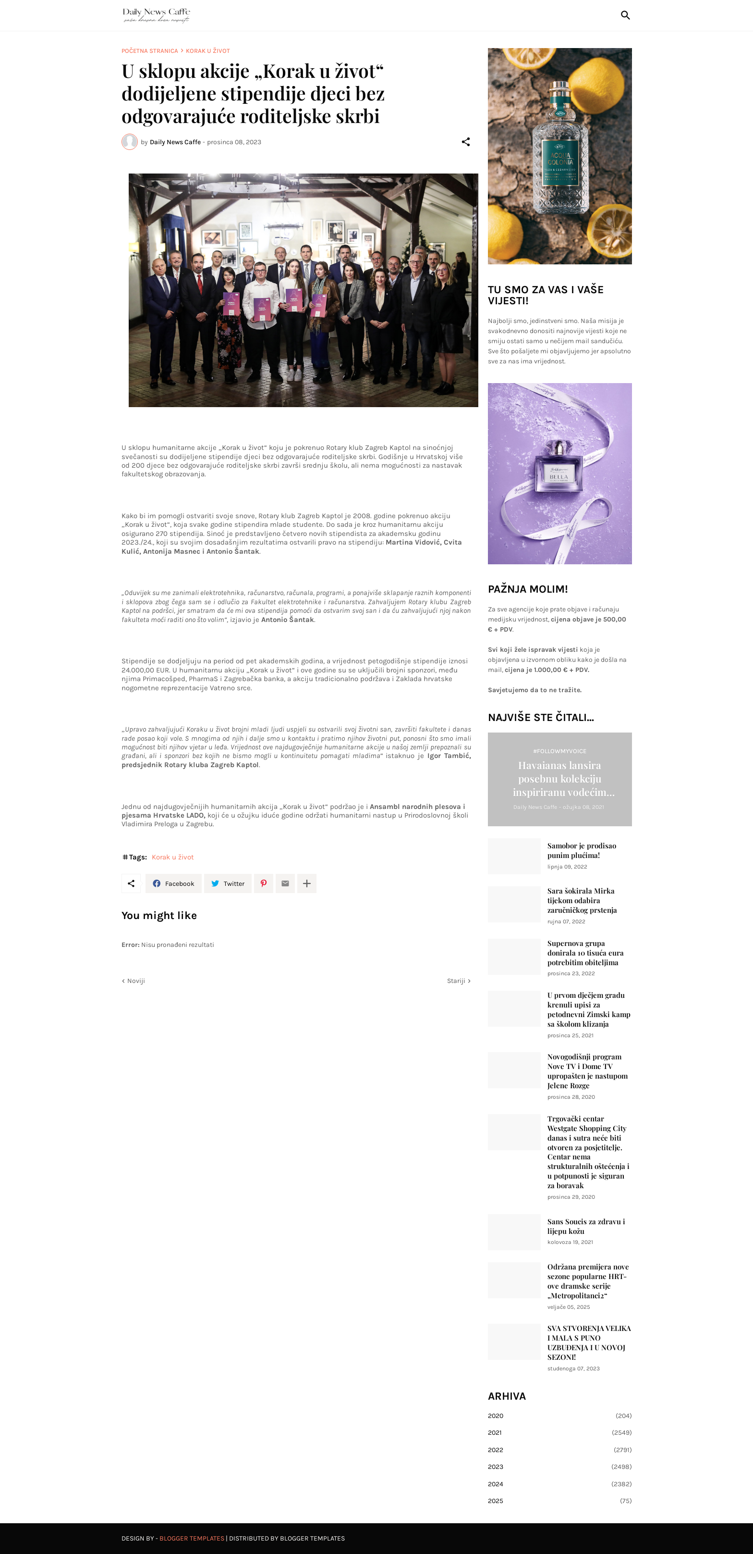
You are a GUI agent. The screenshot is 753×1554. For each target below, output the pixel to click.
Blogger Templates (191, 1538)
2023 (560, 1467)
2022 (560, 1450)
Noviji (136, 981)
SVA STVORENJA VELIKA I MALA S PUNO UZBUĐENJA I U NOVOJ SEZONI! (589, 1343)
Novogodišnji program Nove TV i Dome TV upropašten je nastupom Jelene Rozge (587, 1071)
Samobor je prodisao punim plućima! (581, 850)
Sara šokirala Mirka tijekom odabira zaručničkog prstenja (582, 900)
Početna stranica (149, 51)
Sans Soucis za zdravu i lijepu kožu (586, 1226)
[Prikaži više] (306, 883)
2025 (560, 1501)
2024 (560, 1484)
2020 (560, 1416)
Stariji (456, 981)
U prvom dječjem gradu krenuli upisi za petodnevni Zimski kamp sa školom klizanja (589, 1010)
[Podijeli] (466, 142)
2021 (560, 1433)
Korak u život (208, 51)
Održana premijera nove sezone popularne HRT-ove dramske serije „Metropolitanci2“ (588, 1281)
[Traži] (624, 15)
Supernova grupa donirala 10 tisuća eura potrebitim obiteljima (585, 953)
